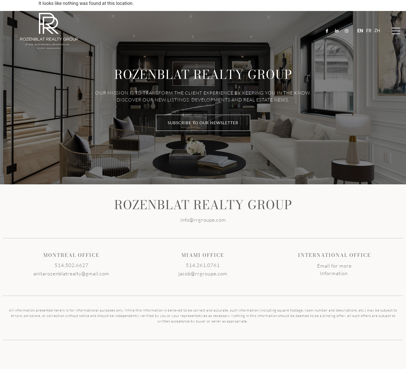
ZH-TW (377, 30)
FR (369, 31)
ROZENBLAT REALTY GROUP (203, 205)
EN (360, 31)
